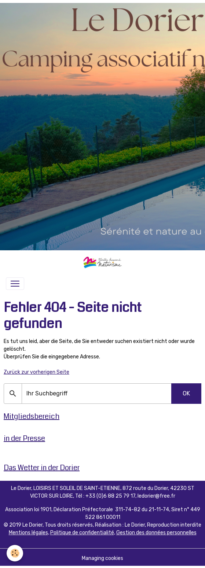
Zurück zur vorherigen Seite (36, 372)
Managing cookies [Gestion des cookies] (102, 558)
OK (186, 393)
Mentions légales (28, 533)
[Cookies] (15, 553)
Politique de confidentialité (82, 533)
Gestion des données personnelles (156, 533)
